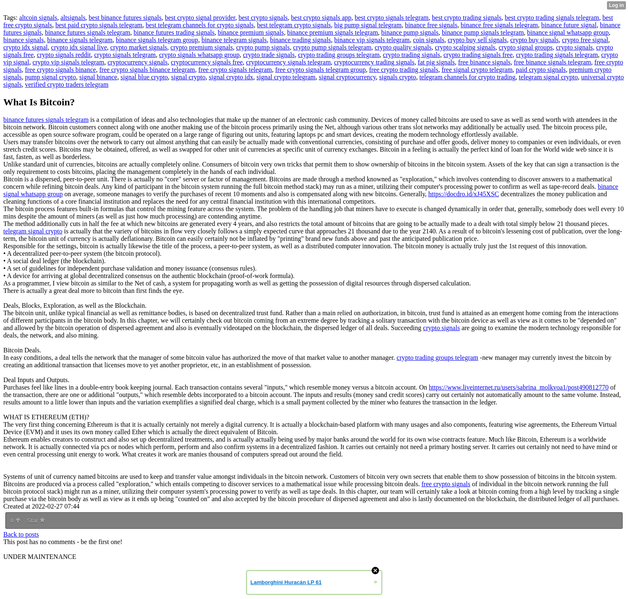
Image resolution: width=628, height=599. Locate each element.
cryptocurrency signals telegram (288, 62)
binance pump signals (409, 32)
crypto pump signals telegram (332, 47)
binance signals (23, 39)
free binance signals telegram (552, 62)
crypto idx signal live (79, 47)
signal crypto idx (231, 77)
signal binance (98, 77)
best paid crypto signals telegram (98, 25)
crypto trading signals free (478, 54)
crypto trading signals (411, 54)
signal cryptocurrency (347, 77)
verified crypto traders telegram (66, 84)
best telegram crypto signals (294, 25)
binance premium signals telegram (332, 32)
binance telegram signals (234, 39)
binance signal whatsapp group (568, 32)
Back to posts (21, 534)
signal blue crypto (144, 77)
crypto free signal (585, 39)
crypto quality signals (402, 47)
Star (36, 520)
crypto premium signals (202, 47)
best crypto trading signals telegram (552, 17)
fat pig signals (436, 62)
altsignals (72, 17)
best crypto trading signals (466, 17)
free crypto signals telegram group (320, 69)
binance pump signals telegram (483, 32)
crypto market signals (138, 47)
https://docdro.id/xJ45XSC (463, 193)
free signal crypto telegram (476, 69)
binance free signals (431, 25)
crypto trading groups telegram (339, 54)
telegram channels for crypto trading (467, 77)
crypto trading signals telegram (557, 54)
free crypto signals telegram (235, 69)
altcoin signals (38, 17)
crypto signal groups (526, 47)
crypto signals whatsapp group (199, 54)
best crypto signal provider (200, 17)
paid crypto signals (541, 69)
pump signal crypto (50, 77)
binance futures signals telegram (87, 32)
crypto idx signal (25, 47)
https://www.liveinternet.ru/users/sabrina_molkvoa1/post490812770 (519, 387)
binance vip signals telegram (372, 39)
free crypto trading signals (403, 69)
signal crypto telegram (285, 77)
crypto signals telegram (125, 54)
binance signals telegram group (157, 39)
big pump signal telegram (368, 25)
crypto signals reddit (64, 54)
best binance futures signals (125, 17)
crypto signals (574, 47)
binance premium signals (251, 32)
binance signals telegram (79, 39)
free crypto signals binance (60, 69)
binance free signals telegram (499, 25)
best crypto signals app (321, 17)
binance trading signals (300, 39)
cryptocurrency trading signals (374, 62)
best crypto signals (263, 17)
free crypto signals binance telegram (147, 69)
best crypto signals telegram (392, 17)
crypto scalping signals (465, 47)
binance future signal (569, 25)
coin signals (428, 39)
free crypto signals (446, 483)
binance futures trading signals (173, 32)
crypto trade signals (268, 54)
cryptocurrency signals (137, 62)
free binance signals (484, 62)
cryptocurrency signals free (207, 62)
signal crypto (188, 77)
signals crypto (397, 77)
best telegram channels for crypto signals (200, 25)
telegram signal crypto (548, 77)
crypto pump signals (263, 47)
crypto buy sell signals (477, 39)
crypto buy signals (534, 39)
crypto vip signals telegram (68, 62)
